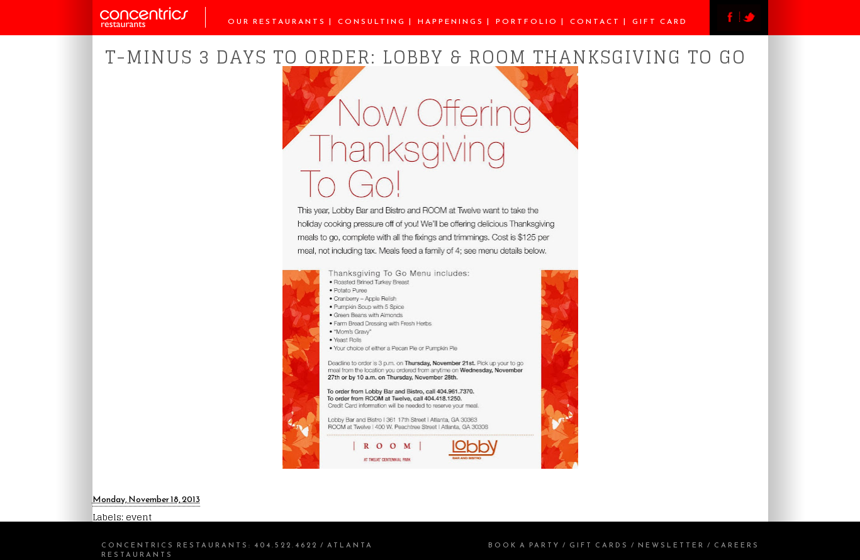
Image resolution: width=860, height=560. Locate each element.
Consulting (372, 21)
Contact (595, 21)
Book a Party (524, 545)
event (139, 517)
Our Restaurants (277, 21)
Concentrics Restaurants (175, 545)
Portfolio (527, 21)
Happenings (451, 21)
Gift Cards (598, 545)
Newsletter (671, 545)
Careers (736, 545)
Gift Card (660, 21)
